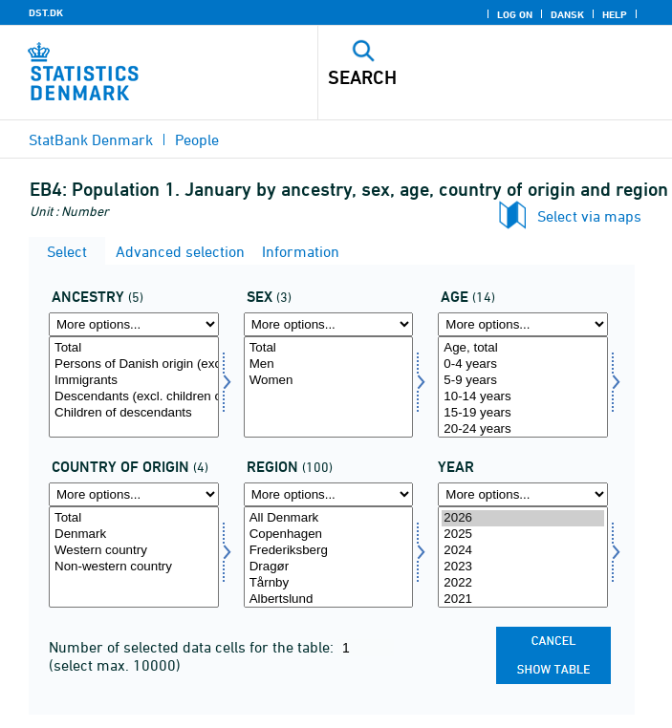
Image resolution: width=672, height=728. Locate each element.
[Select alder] (523, 387)
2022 (523, 583)
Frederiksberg (329, 551)
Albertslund (329, 599)
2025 (523, 534)
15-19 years (523, 413)
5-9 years (523, 381)
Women (329, 381)
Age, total (523, 348)
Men (329, 364)
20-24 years (523, 429)
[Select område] (329, 557)
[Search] (460, 77)
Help (614, 14)
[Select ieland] (134, 557)
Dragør (329, 567)
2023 (523, 567)
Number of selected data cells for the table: (193, 646)
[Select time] (523, 557)
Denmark (134, 534)
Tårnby (329, 583)
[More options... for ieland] (134, 494)
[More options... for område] (329, 494)
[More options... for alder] (523, 324)
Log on (514, 14)
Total (134, 348)
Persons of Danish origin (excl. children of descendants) (134, 364)
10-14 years (523, 397)
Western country (134, 551)
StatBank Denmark (91, 139)
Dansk (567, 14)
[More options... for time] (523, 494)
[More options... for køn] (329, 324)
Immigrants (134, 381)
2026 (523, 518)
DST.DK (46, 12)
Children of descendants (134, 413)
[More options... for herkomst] (134, 324)
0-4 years (523, 364)
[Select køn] (329, 387)
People (197, 139)
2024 (523, 551)
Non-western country (134, 567)
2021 (523, 599)
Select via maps (589, 216)
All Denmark (329, 518)
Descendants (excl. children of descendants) (134, 397)
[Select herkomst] (134, 387)
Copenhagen (329, 534)
